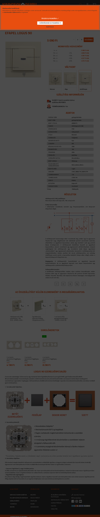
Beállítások (50, 27)
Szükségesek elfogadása (49, 23)
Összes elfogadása (49, 18)
